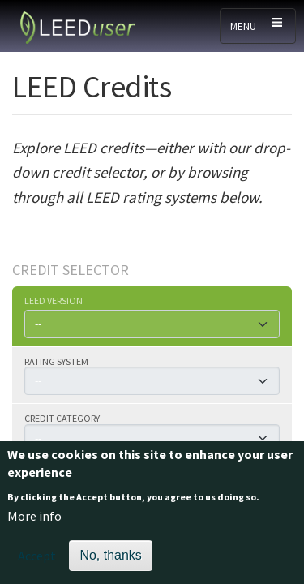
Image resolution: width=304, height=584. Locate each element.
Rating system (56, 361)
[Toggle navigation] (258, 26)
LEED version (53, 300)
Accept (37, 566)
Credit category (62, 417)
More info (34, 527)
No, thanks (110, 566)
